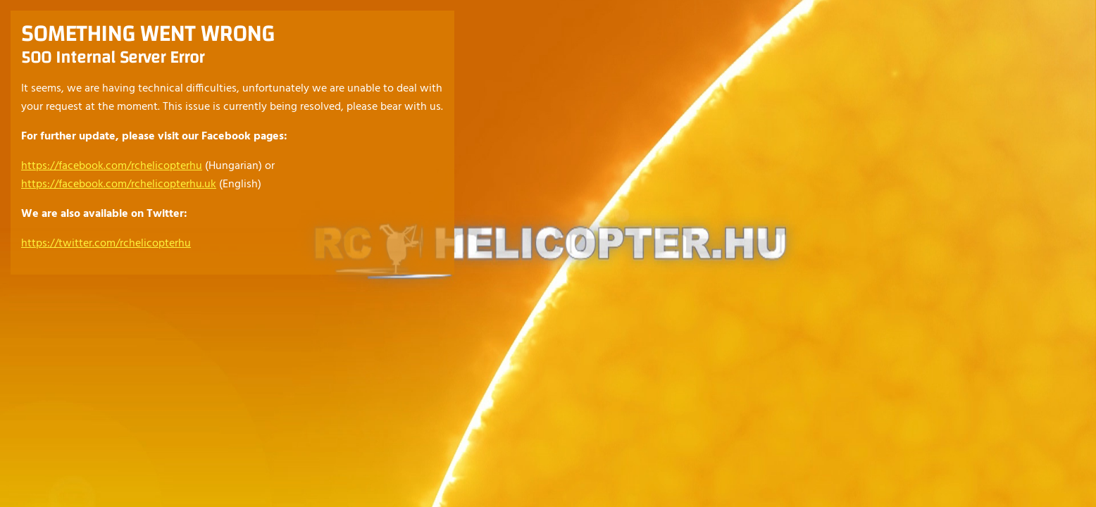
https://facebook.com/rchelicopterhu (111, 166)
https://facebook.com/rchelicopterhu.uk (118, 184)
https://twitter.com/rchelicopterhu (106, 243)
